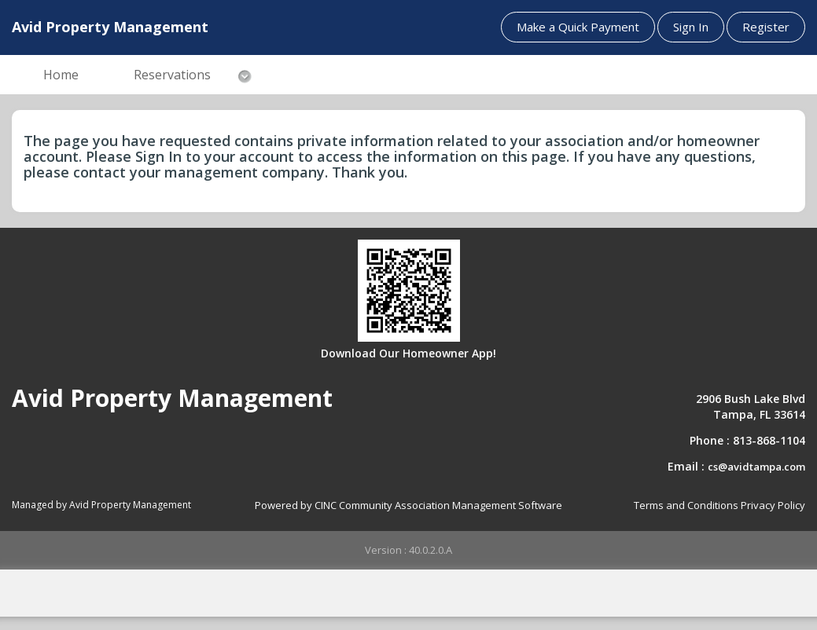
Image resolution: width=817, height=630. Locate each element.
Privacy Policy (773, 505)
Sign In (690, 27)
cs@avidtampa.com (756, 467)
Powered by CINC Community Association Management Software (408, 505)
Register (765, 27)
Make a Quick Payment (578, 27)
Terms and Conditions (686, 505)
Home (61, 74)
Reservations (172, 74)
